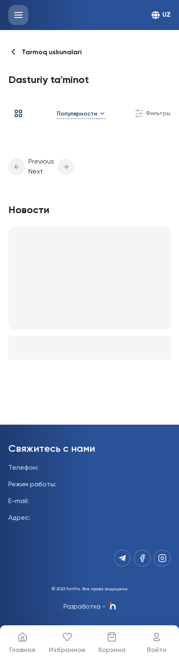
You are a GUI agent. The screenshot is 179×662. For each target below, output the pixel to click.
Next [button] (35, 172)
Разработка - (89, 607)
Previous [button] (41, 162)
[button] (16, 167)
